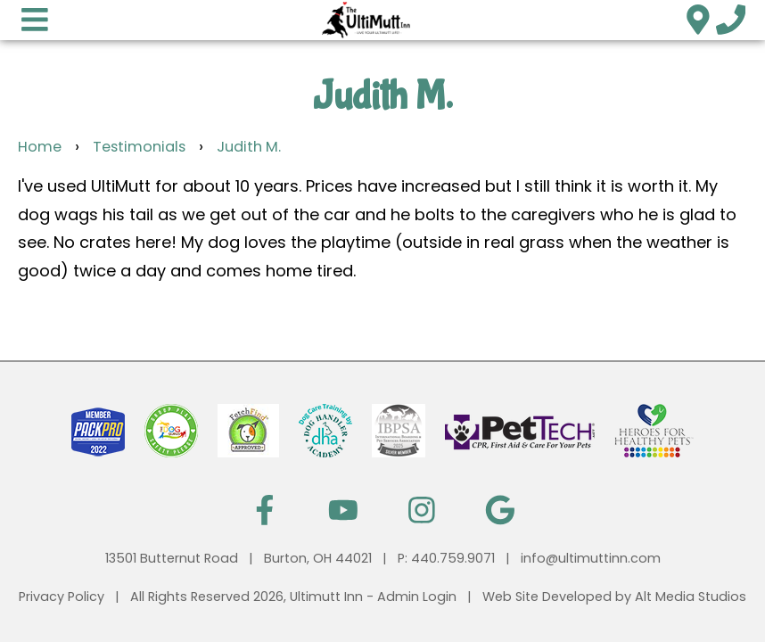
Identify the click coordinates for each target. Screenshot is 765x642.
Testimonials (139, 146)
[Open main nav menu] (34, 19)
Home (40, 146)
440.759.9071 (453, 558)
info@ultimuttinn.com (591, 558)
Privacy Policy (61, 596)
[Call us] (731, 19)
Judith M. (249, 146)
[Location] (698, 19)
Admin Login (417, 596)
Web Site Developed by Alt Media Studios (614, 596)
